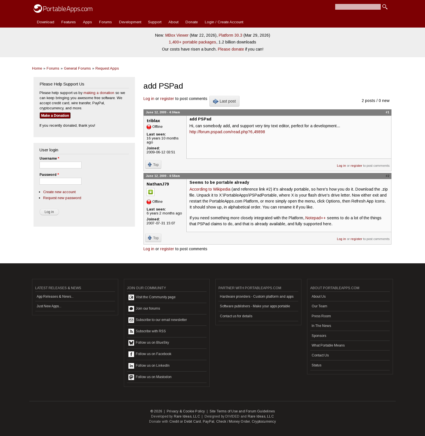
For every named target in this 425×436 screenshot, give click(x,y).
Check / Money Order (233, 422)
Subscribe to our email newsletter (157, 320)
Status (316, 365)
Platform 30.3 (230, 35)
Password (49, 175)
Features (68, 22)
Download (45, 22)
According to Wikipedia (209, 189)
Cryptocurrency (264, 422)
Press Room (321, 316)
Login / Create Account (224, 22)
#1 (387, 112)
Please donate (231, 49)
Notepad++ (315, 218)
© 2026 (156, 411)
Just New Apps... (49, 306)
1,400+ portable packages (192, 42)
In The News (321, 326)
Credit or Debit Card (185, 422)
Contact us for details (236, 316)
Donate (192, 22)
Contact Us (320, 355)
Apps (87, 22)
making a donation (99, 93)
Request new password (62, 198)
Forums (105, 22)
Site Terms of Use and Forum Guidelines (242, 411)
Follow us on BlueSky (148, 343)
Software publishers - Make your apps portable (255, 306)
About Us (319, 297)
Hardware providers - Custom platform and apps (256, 297)
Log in (148, 98)
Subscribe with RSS (147, 331)
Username (49, 158)
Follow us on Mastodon (150, 377)
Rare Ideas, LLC (187, 416)
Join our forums (144, 309)
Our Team (319, 306)
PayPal (208, 422)
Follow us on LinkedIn (149, 366)
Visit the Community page (152, 297)
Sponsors (319, 336)
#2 (387, 176)
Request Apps (107, 68)
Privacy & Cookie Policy (186, 411)
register (167, 98)
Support (154, 22)
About (173, 22)
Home (37, 68)
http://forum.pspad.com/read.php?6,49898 (227, 132)
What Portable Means (328, 345)
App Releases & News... (55, 297)
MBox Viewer (177, 35)
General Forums (77, 68)
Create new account (59, 192)
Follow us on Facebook (149, 354)
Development (130, 22)
